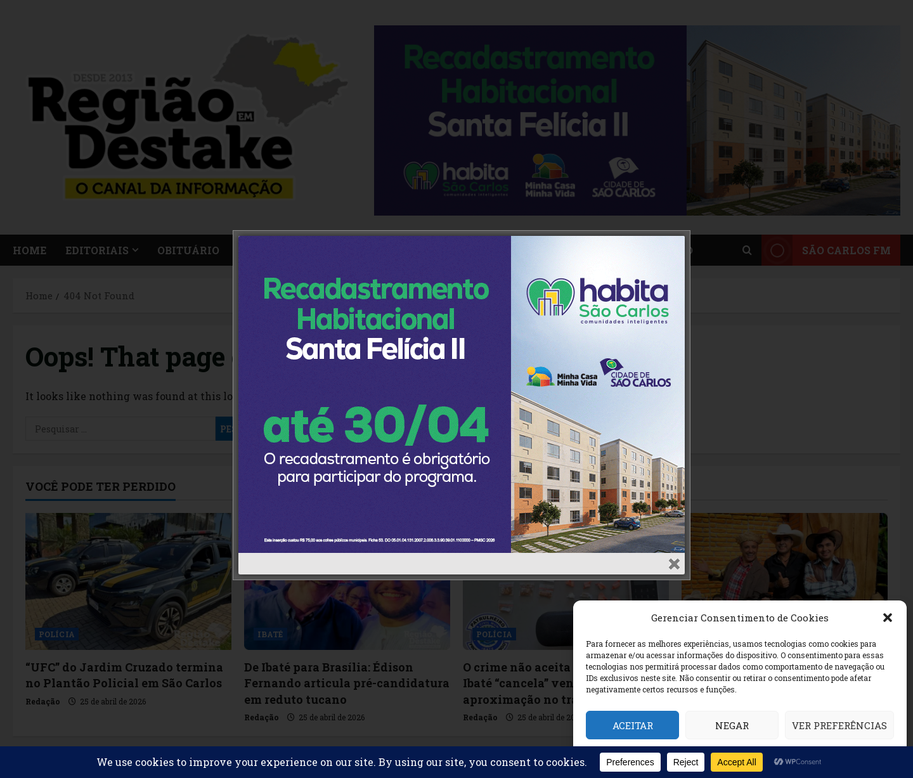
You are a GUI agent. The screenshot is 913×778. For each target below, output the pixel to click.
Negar (732, 725)
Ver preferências (839, 725)
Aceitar (632, 725)
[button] (887, 617)
